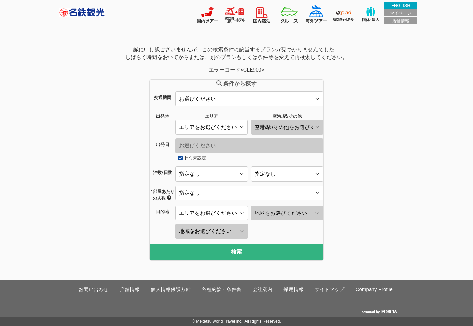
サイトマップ (330, 289)
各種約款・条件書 (221, 289)
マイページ (400, 13)
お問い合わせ (94, 289)
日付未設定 (195, 157)
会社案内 (262, 289)
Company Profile (374, 289)
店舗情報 (400, 20)
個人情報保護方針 (171, 289)
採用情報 (293, 289)
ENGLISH (400, 5)
